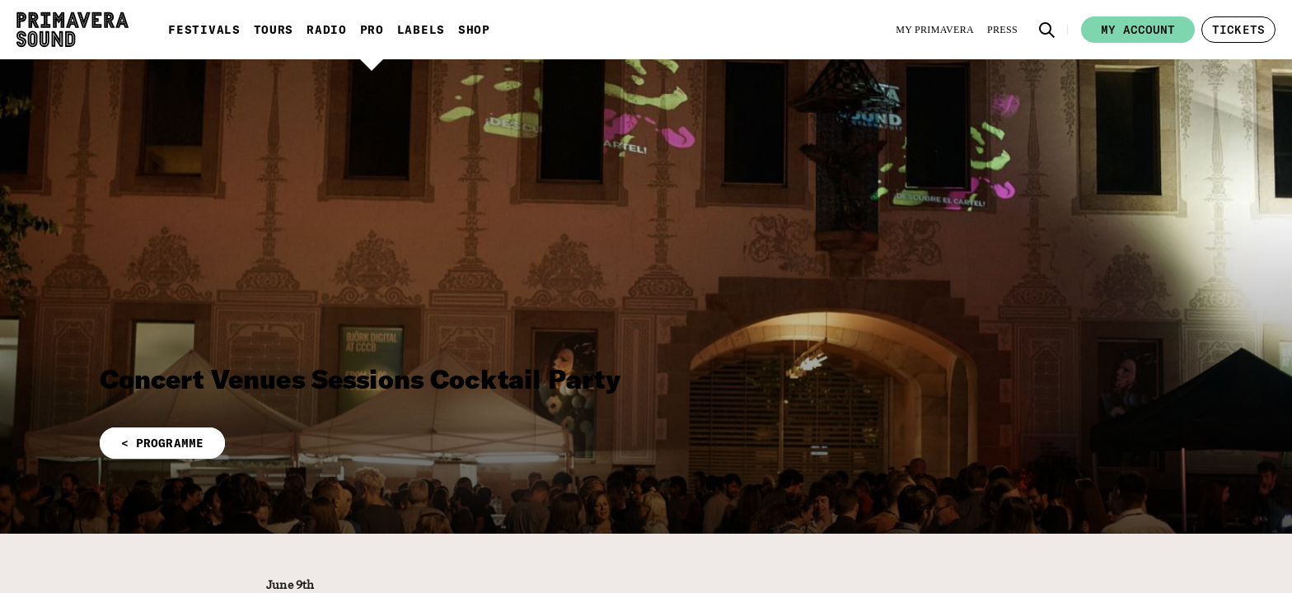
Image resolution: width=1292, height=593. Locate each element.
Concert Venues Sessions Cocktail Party (360, 378)
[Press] (1002, 30)
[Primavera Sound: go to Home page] (72, 29)
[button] (1047, 29)
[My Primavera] (935, 30)
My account (1138, 29)
